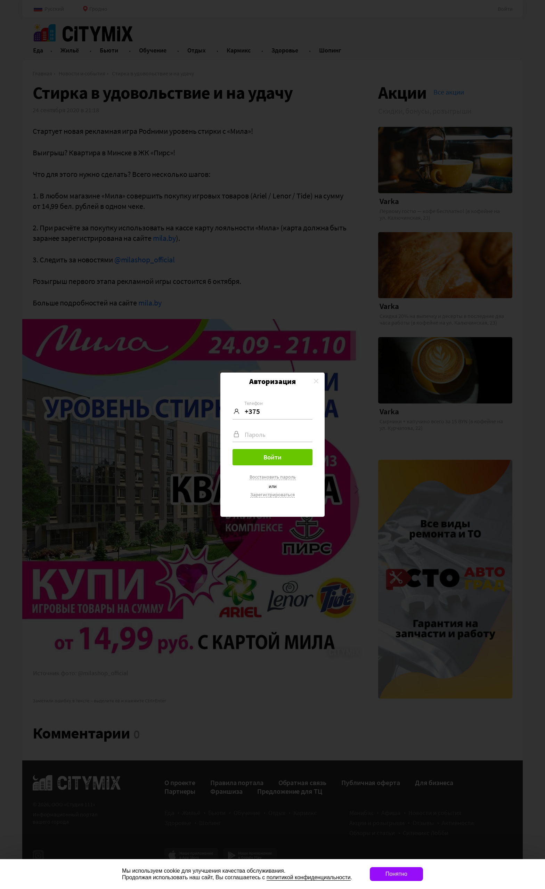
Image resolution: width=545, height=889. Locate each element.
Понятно (396, 874)
